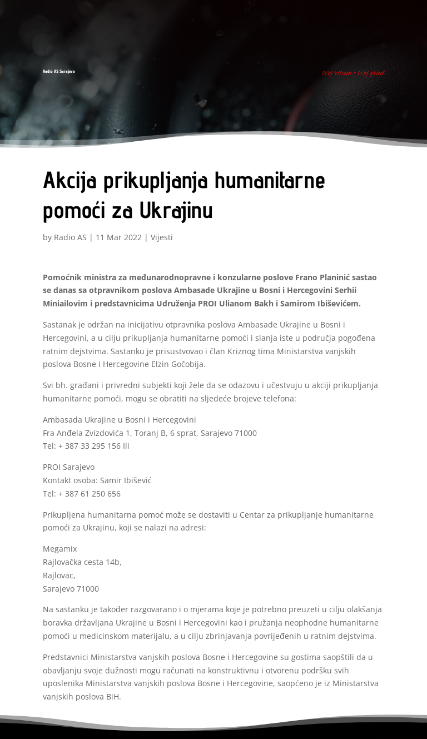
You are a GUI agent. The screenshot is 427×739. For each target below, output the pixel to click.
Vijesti (162, 237)
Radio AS (70, 237)
